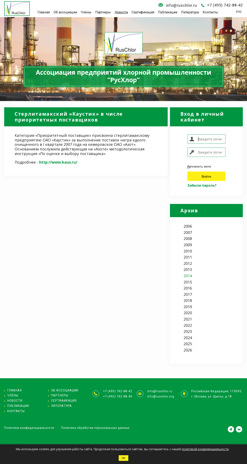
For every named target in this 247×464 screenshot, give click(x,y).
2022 (188, 325)
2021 (188, 319)
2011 (188, 257)
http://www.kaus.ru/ (58, 162)
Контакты (210, 12)
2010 (188, 251)
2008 (188, 238)
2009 (188, 244)
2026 (188, 349)
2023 (188, 331)
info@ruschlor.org (160, 396)
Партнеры (103, 12)
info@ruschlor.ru (181, 5)
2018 (188, 300)
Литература (190, 12)
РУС (239, 12)
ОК (123, 458)
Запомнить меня (199, 166)
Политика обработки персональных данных (95, 427)
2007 (188, 232)
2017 (188, 294)
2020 (188, 312)
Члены (86, 12)
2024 (188, 337)
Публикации (167, 12)
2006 (188, 226)
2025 (188, 343)
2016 (188, 288)
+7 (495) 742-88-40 (117, 396)
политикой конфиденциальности (205, 449)
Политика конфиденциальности (29, 427)
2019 (188, 306)
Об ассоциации (65, 12)
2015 (188, 282)
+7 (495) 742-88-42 (225, 5)
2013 (188, 269)
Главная (43, 12)
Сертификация (143, 12)
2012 (188, 263)
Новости (121, 12)
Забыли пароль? (201, 185)
